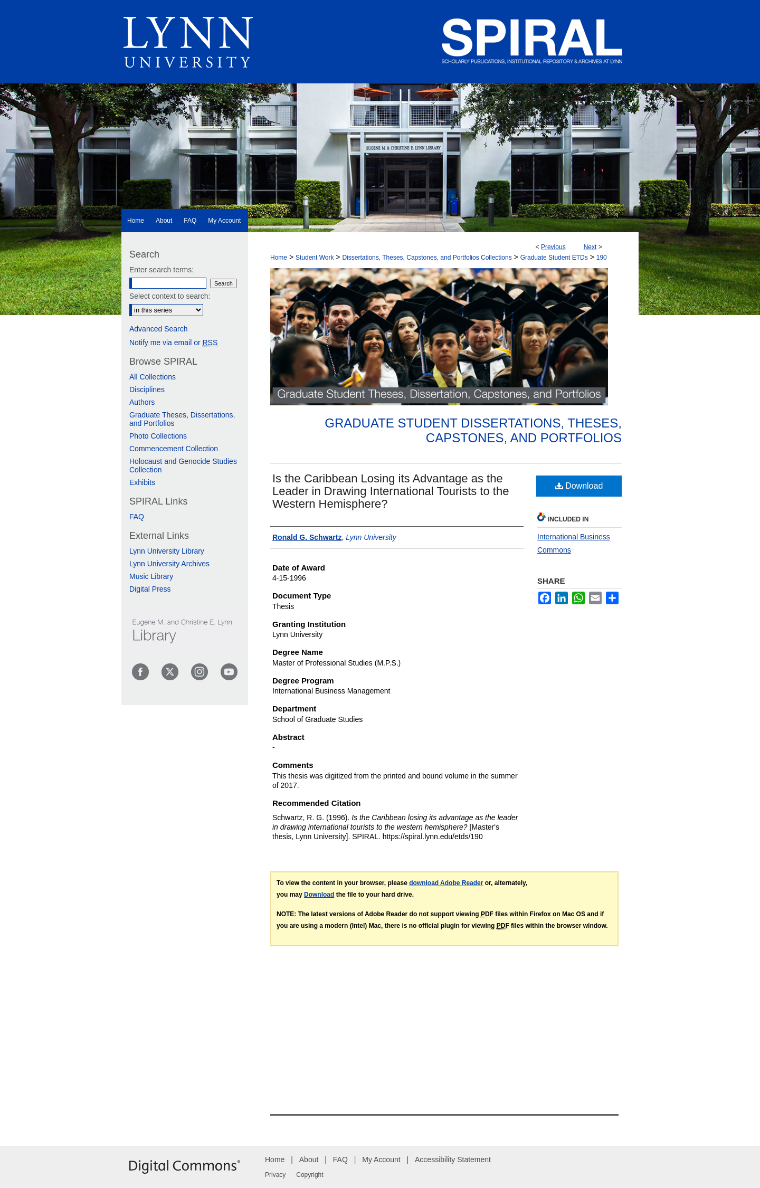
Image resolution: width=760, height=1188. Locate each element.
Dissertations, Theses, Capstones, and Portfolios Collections (426, 257)
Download (579, 485)
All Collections (152, 377)
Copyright (309, 1175)
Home (278, 257)
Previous (553, 247)
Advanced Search (158, 329)
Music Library (151, 576)
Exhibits (142, 482)
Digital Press (150, 589)
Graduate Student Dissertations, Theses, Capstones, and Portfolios (473, 430)
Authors (142, 402)
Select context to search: (169, 296)
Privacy (275, 1175)
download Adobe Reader (446, 883)
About (309, 1159)
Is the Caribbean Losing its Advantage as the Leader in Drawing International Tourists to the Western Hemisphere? (390, 491)
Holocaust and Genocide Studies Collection (183, 465)
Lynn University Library (166, 551)
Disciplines (147, 389)
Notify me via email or (173, 342)
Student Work (315, 257)
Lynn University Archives (169, 563)
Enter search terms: (161, 269)
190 (601, 257)
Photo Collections (158, 436)
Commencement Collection (173, 448)
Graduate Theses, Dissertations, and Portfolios (182, 419)
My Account (381, 1159)
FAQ (136, 516)
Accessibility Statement (453, 1159)
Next (590, 247)
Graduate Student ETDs (554, 257)
